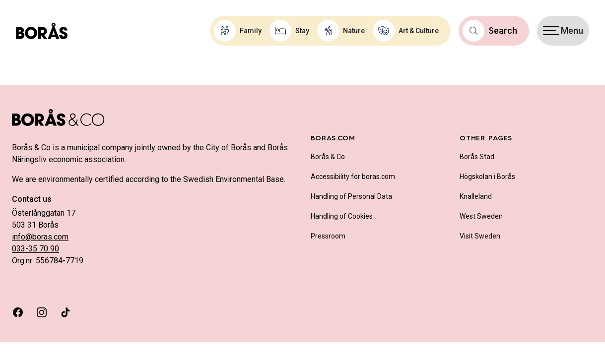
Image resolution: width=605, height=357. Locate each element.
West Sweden (481, 216)
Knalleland (476, 196)
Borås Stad (477, 157)
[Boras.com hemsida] (41, 30)
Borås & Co (328, 157)
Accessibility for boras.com (353, 176)
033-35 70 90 (35, 248)
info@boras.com (40, 236)
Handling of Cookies (342, 216)
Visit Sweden (480, 236)
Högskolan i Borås (487, 176)
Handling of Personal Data (351, 196)
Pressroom (328, 236)
